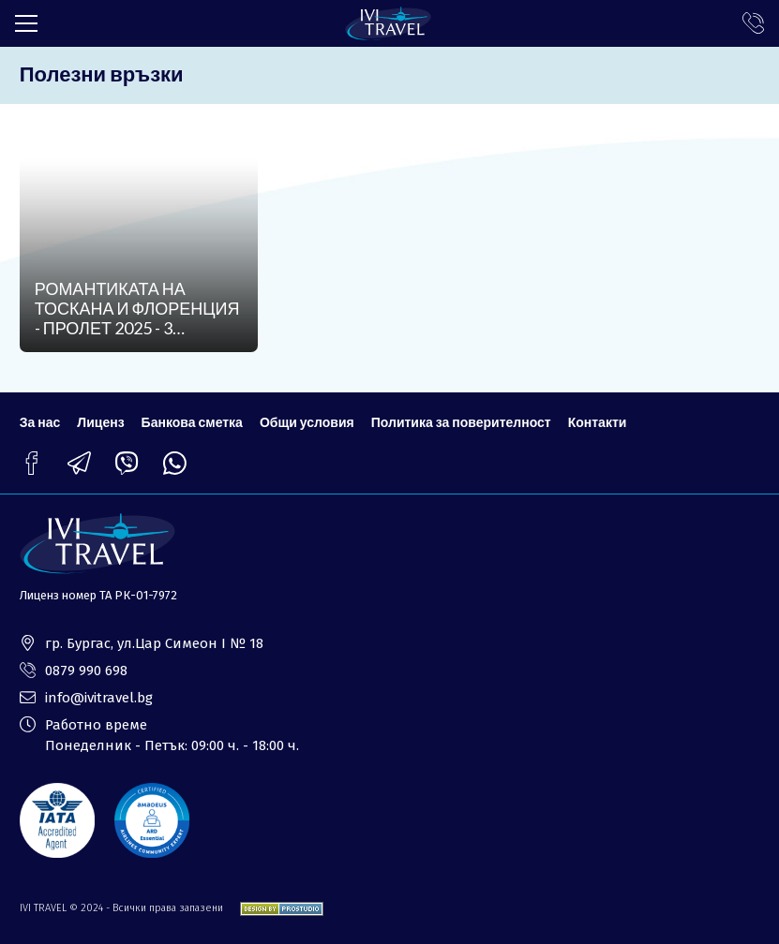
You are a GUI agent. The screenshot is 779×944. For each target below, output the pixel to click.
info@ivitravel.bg (99, 697)
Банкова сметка (192, 422)
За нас (40, 422)
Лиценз (100, 422)
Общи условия (307, 422)
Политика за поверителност (461, 422)
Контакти (597, 422)
